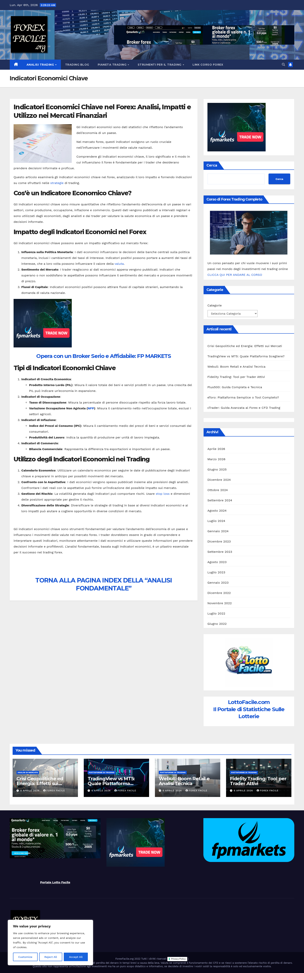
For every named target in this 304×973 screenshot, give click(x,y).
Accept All (76, 956)
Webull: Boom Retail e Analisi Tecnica (236, 366)
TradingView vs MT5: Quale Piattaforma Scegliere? (246, 356)
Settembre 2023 (219, 552)
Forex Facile (54, 790)
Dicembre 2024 (219, 480)
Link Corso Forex (208, 64)
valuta (119, 264)
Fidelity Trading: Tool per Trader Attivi (236, 377)
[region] (50, 942)
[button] (283, 64)
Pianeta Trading (112, 64)
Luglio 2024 (216, 521)
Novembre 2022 (219, 603)
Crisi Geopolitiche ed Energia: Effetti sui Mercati (244, 346)
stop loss (163, 494)
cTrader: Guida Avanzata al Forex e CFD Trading (243, 408)
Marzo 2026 (216, 459)
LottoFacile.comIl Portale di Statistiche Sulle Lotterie (248, 709)
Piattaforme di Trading (101, 772)
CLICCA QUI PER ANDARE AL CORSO (234, 275)
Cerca (211, 165)
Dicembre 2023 (219, 541)
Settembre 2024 (219, 500)
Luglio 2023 (216, 572)
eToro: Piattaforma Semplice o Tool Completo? (243, 397)
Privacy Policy (178, 959)
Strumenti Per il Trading (160, 64)
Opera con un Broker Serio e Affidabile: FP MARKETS (103, 356)
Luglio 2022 (216, 613)
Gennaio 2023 (218, 582)
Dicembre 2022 (219, 593)
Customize (25, 956)
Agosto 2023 (217, 562)
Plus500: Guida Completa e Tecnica (234, 387)
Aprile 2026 (216, 449)
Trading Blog (77, 64)
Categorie (214, 305)
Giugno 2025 (217, 469)
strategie (57, 183)
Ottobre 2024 (217, 490)
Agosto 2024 (217, 510)
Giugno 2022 (217, 624)
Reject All (50, 956)
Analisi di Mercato (28, 772)
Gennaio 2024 (218, 531)
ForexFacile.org (124, 958)
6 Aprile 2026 (30, 790)
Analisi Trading (41, 64)
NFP (91, 408)
